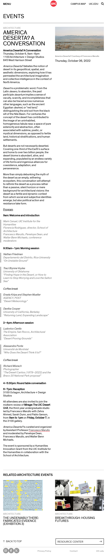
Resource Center (70, 541)
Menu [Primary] (7, 3)
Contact (74, 551)
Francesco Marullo (39, 430)
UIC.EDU (93, 4)
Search (102, 4)
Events (13, 16)
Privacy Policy (44, 551)
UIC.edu (100, 551)
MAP (78, 4)
